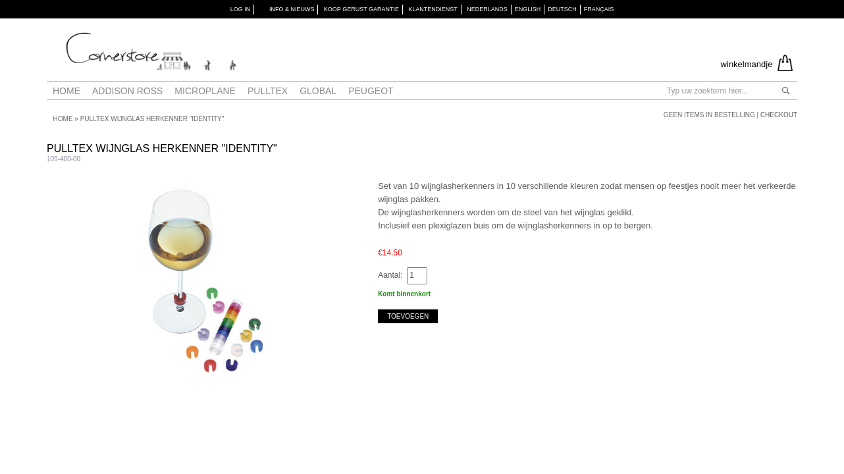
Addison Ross (127, 91)
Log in (240, 9)
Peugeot (370, 91)
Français (599, 9)
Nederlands (487, 9)
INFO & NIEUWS (292, 9)
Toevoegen (408, 316)
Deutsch (562, 9)
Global (318, 91)
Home (66, 91)
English (528, 9)
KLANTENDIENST (433, 9)
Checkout (778, 114)
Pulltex (268, 91)
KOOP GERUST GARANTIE (361, 9)
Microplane (205, 91)
